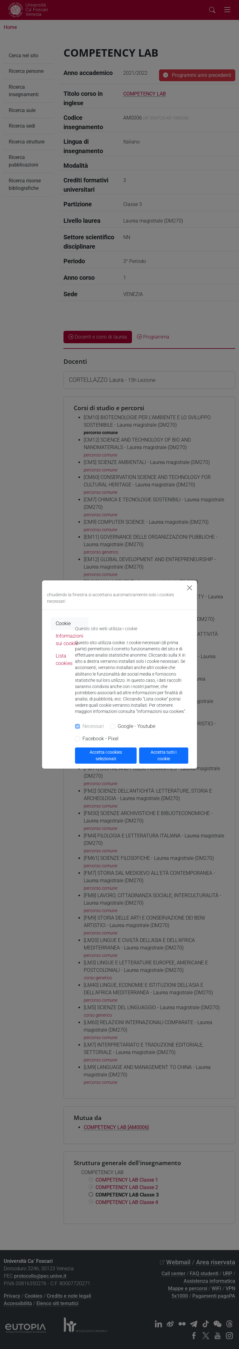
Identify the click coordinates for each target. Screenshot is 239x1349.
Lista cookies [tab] (64, 659)
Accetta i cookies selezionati (106, 755)
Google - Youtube (136, 726)
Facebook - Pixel (100, 739)
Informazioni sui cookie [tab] (69, 639)
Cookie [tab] (63, 623)
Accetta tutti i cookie (163, 755)
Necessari (93, 726)
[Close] (189, 588)
